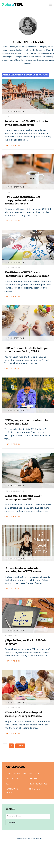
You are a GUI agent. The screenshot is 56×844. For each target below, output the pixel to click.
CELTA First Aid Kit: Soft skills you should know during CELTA (26, 349)
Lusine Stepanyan (16, 112)
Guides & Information (14, 491)
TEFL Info (33, 779)
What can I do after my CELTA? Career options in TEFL (24, 497)
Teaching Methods (13, 268)
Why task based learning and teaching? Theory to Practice (23, 714)
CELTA (6, 192)
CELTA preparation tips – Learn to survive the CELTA (26, 422)
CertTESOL (34, 774)
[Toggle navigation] (50, 4)
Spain (6, 117)
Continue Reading (12, 145)
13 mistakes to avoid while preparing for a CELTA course (23, 569)
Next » (20, 745)
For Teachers (10, 636)
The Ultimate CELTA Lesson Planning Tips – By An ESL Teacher (26, 274)
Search (12, 822)
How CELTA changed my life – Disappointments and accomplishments (23, 200)
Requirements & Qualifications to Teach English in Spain (26, 123)
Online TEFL (34, 789)
